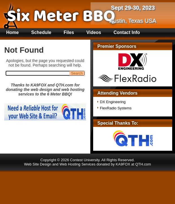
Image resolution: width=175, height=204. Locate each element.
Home (12, 32)
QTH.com (143, 164)
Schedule (41, 32)
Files (69, 32)
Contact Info (126, 32)
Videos (93, 32)
